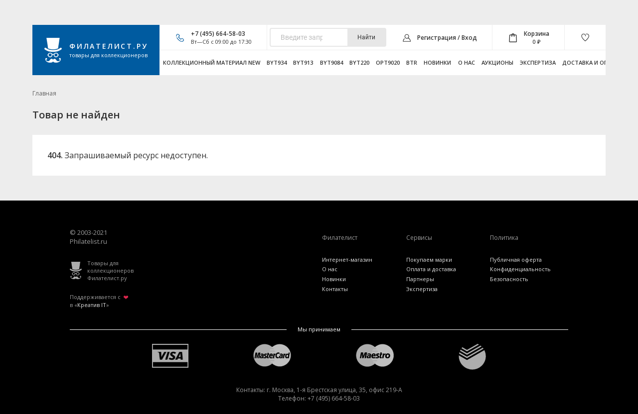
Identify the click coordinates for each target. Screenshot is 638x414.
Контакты (335, 289)
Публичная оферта (516, 259)
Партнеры (420, 279)
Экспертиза (538, 62)
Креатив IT (91, 305)
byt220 (359, 62)
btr (411, 62)
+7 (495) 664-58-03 (218, 33)
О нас (466, 62)
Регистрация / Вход (447, 37)
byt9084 (331, 62)
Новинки (437, 62)
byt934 (277, 62)
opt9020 (388, 62)
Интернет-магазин (347, 259)
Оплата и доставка (431, 269)
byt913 (303, 62)
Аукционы (497, 62)
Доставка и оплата (592, 62)
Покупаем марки (429, 259)
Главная (44, 93)
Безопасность (509, 279)
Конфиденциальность (520, 269)
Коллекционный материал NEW (211, 62)
